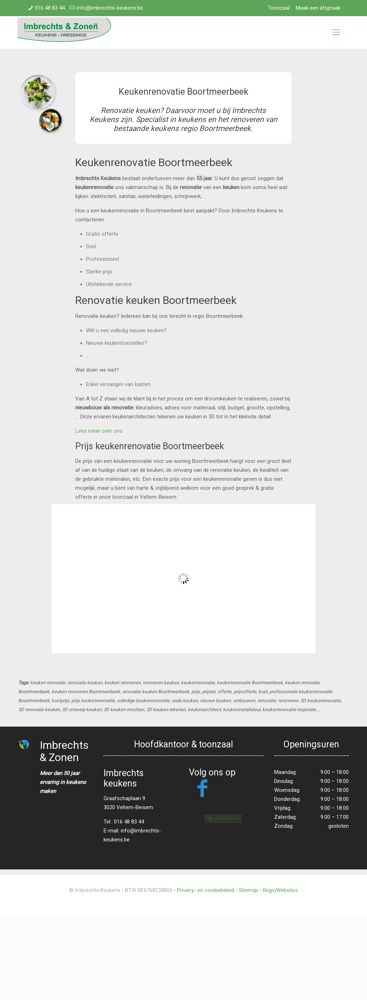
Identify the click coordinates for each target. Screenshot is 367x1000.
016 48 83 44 (50, 8)
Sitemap (248, 890)
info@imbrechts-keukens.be (110, 8)
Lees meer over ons (99, 431)
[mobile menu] (336, 32)
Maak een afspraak (318, 8)
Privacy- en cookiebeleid (205, 890)
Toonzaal (279, 8)
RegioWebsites (280, 890)
